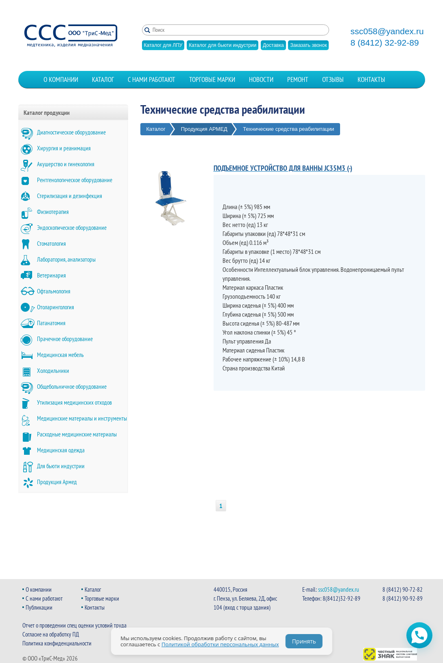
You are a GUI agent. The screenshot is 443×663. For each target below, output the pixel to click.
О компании (61, 79)
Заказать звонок (308, 45)
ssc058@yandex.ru (387, 31)
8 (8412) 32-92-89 (385, 42)
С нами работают (151, 79)
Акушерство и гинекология (65, 164)
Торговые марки (212, 79)
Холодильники (53, 370)
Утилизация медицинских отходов (74, 402)
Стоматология (51, 243)
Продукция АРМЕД (204, 129)
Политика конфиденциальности (57, 643)
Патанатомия (51, 323)
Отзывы (333, 79)
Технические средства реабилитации (288, 129)
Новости (261, 79)
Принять (304, 641)
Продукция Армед (57, 482)
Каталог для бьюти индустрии (222, 45)
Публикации (39, 607)
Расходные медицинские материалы (77, 434)
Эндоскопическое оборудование (72, 227)
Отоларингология (55, 307)
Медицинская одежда (61, 450)
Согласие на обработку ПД (50, 634)
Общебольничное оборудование (72, 386)
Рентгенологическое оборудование (74, 180)
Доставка (273, 45)
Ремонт (297, 79)
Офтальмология (53, 291)
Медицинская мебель (60, 355)
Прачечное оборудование (65, 339)
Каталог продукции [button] (47, 112)
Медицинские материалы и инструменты (82, 418)
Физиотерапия (53, 212)
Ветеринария (51, 275)
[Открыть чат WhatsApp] (419, 635)
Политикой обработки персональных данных (220, 644)
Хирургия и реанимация (64, 148)
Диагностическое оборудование (71, 132)
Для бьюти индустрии (61, 466)
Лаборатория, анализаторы (66, 259)
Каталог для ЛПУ (163, 45)
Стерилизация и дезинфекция (69, 196)
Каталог (103, 79)
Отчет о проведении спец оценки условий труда (74, 625)
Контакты (371, 79)
